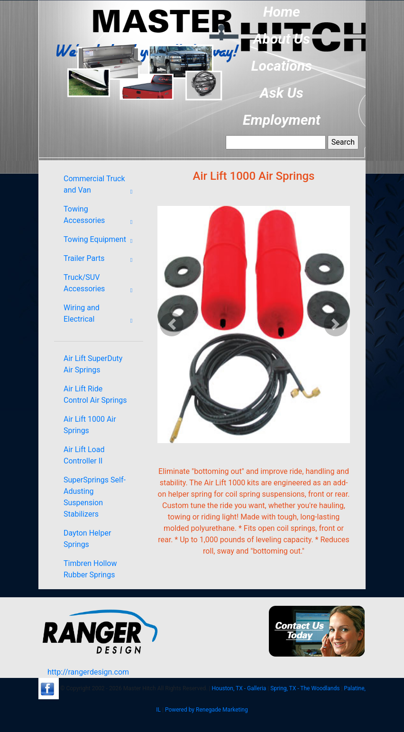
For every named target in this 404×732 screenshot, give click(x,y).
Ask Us (281, 92)
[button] (171, 324)
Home (281, 11)
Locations (281, 65)
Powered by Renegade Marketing (206, 709)
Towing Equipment (101, 241)
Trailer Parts (101, 260)
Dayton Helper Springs (87, 538)
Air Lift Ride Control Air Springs (95, 394)
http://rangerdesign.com (88, 671)
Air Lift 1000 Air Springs (90, 425)
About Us (281, 38)
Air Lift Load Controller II (84, 455)
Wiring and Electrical (101, 315)
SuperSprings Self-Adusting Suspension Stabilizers (95, 497)
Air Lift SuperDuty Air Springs (93, 364)
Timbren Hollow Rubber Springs (90, 569)
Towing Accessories (101, 216)
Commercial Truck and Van (101, 186)
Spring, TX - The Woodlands (305, 688)
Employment (282, 119)
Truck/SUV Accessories (101, 285)
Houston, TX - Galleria (238, 688)
